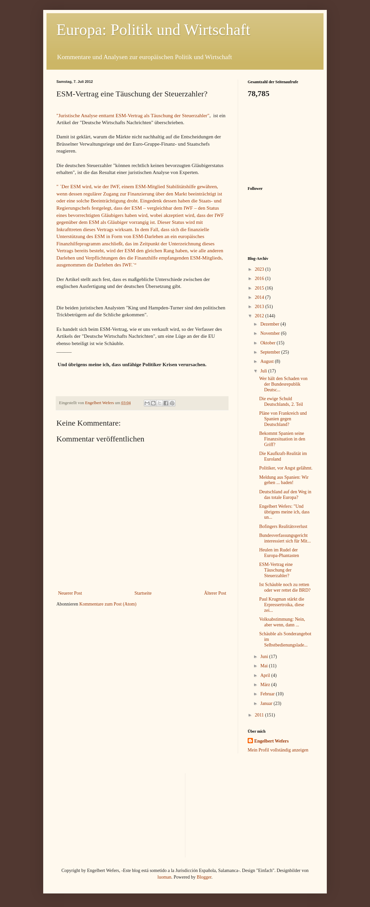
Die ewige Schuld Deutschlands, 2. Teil (281, 401)
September (270, 352)
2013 (260, 306)
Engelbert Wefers (271, 741)
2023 (260, 269)
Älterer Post (215, 593)
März (265, 684)
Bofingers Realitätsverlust (283, 526)
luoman (164, 877)
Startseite (143, 593)
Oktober (268, 342)
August (267, 361)
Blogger (204, 877)
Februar (268, 693)
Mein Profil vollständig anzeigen (278, 750)
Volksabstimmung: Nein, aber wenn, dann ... (282, 622)
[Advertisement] (281, 141)
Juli (264, 370)
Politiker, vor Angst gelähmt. (286, 468)
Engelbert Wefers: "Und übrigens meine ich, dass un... (284, 512)
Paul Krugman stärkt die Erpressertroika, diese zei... (281, 605)
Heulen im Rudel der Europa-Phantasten (279, 552)
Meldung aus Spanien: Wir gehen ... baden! (284, 480)
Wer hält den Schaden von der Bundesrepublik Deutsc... (283, 384)
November (270, 333)
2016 (260, 278)
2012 (260, 315)
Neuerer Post (70, 593)
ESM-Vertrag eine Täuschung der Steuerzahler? (276, 570)
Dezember (270, 324)
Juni (264, 656)
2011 (260, 715)
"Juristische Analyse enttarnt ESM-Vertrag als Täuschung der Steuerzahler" (132, 115)
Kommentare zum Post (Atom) (108, 604)
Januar (266, 703)
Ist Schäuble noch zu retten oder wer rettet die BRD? (285, 587)
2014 (260, 297)
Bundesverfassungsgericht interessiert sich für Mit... (285, 538)
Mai (264, 665)
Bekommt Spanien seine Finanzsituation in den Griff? (282, 439)
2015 (260, 288)
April (265, 675)
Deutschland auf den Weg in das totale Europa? (285, 494)
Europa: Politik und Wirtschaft (153, 29)
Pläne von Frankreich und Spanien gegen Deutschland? (283, 419)
